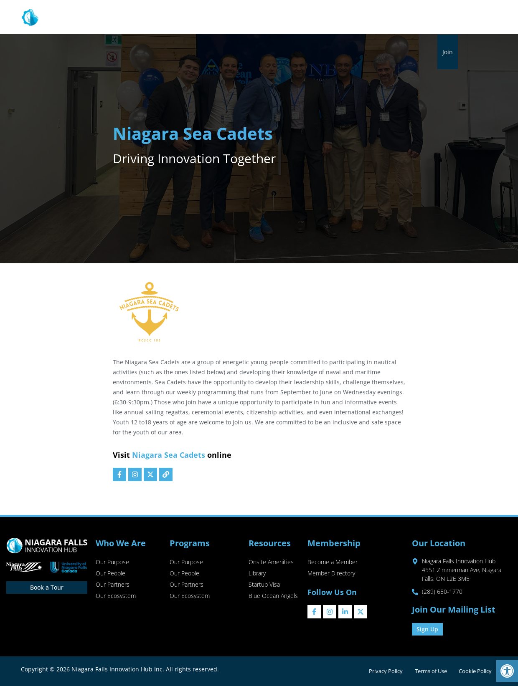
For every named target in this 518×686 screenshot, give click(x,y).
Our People (110, 574)
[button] (507, 671)
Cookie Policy (474, 671)
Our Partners (113, 586)
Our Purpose (112, 562)
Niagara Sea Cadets (168, 455)
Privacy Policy (382, 671)
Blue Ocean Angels (273, 597)
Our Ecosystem (116, 597)
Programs (199, 17)
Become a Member (332, 562)
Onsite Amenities (271, 562)
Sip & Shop (406, 17)
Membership (300, 17)
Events (372, 17)
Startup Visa (264, 586)
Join (447, 52)
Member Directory (331, 574)
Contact (442, 17)
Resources (247, 17)
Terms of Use (429, 671)
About (158, 17)
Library (343, 17)
